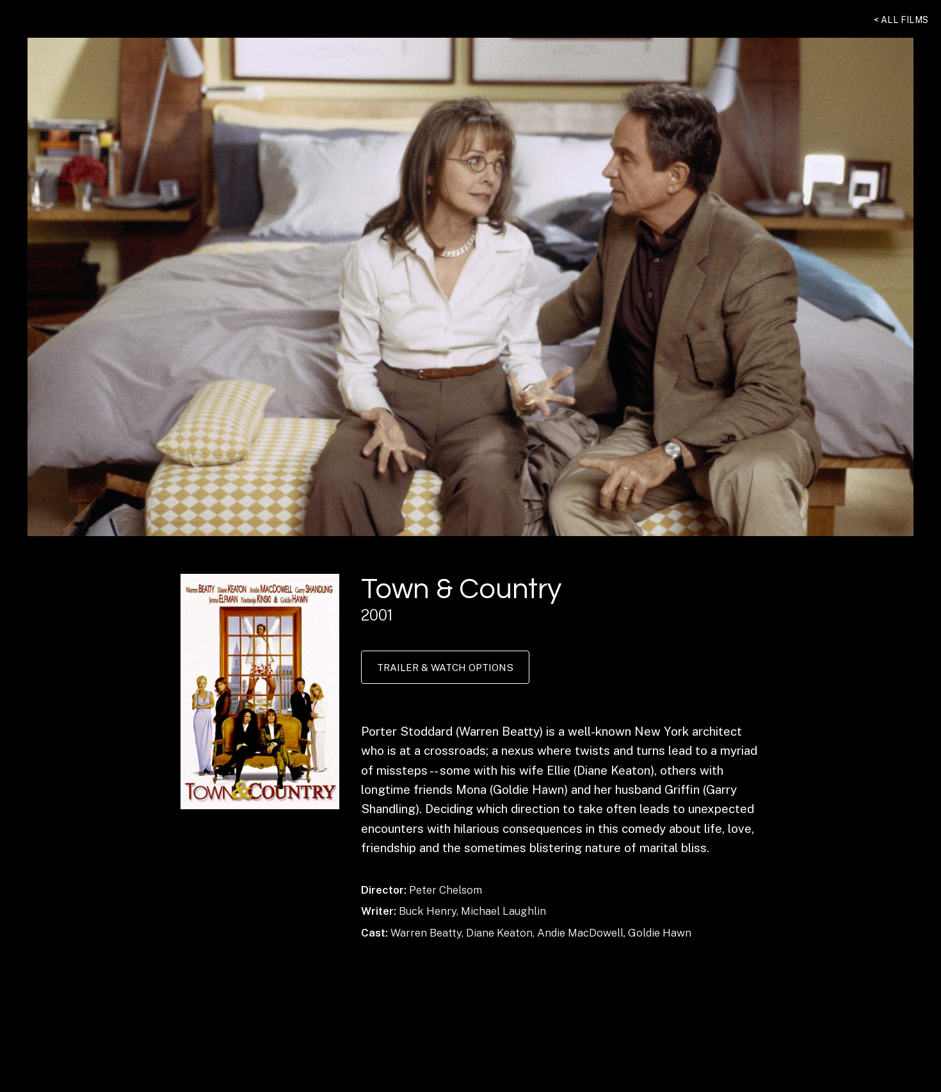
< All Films (901, 20)
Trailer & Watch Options (445, 667)
